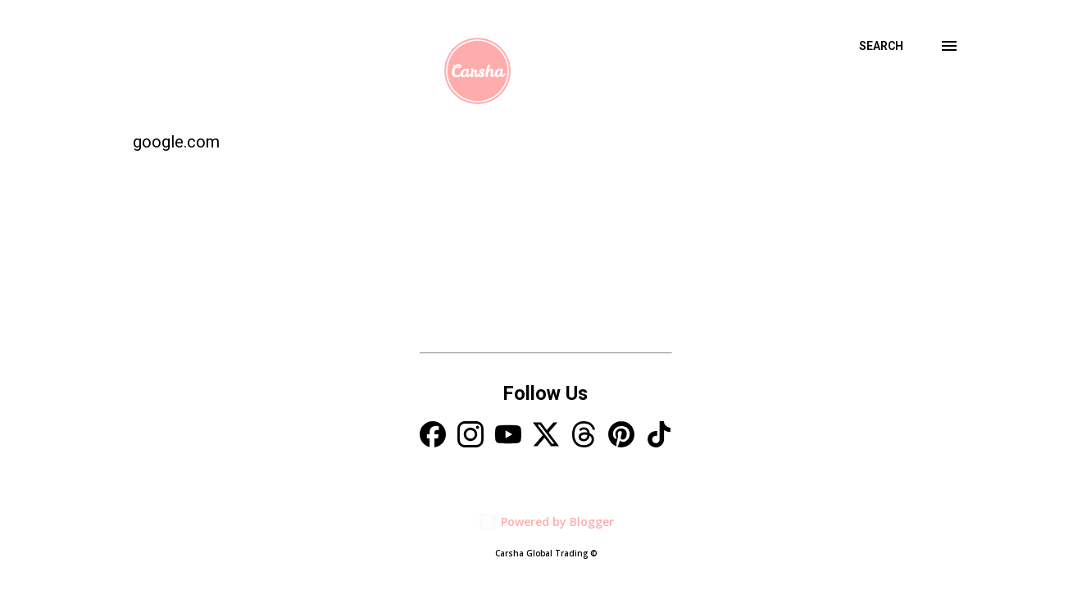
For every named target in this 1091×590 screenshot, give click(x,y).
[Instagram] (470, 436)
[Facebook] (433, 436)
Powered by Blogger (546, 521)
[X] (546, 436)
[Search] (881, 46)
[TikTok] (659, 436)
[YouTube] (508, 436)
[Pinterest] (621, 436)
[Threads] (584, 436)
